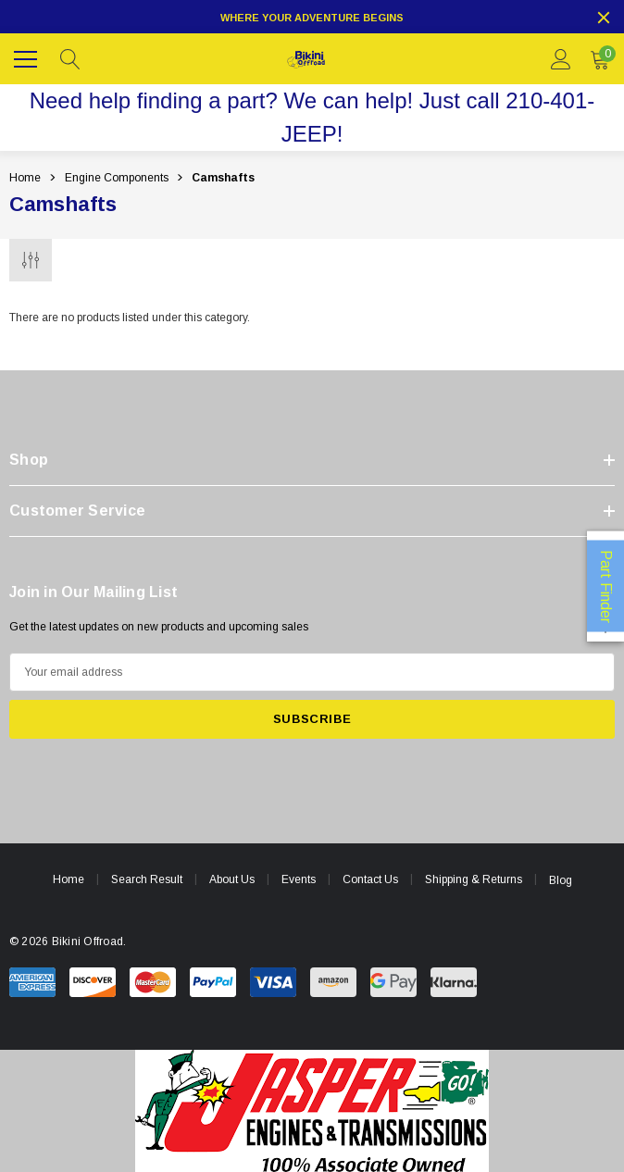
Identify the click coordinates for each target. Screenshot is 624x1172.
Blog (560, 880)
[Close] (603, 17)
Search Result (146, 879)
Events (298, 879)
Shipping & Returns (473, 879)
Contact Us (370, 879)
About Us (232, 879)
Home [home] (68, 879)
